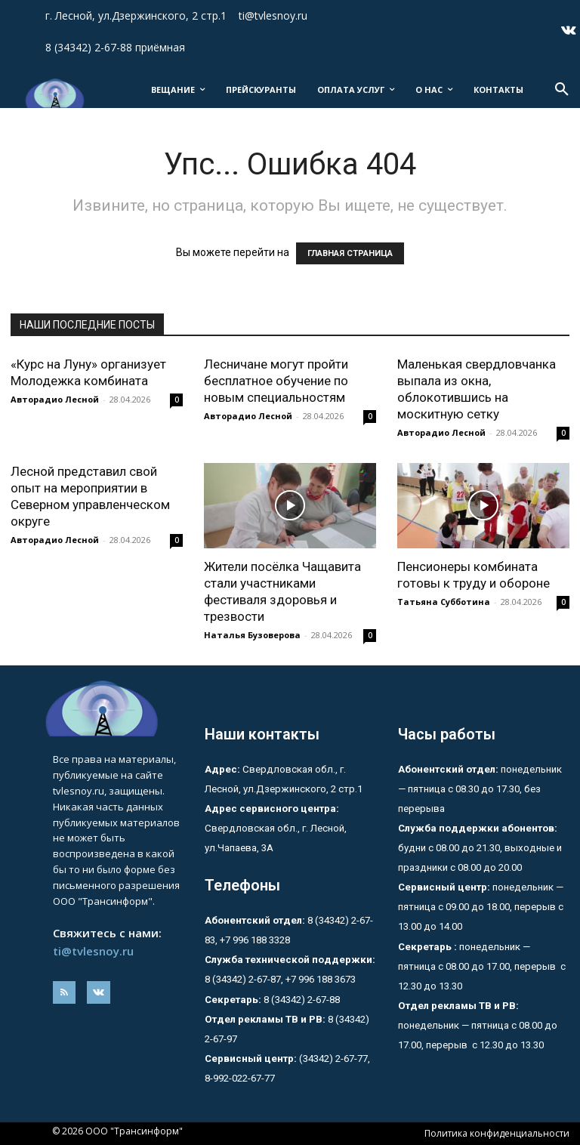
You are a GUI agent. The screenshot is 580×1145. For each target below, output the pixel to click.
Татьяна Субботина (443, 601)
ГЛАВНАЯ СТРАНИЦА (350, 253)
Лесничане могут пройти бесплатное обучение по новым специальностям (276, 380)
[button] (562, 90)
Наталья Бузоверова (252, 634)
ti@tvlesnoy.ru (93, 950)
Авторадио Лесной (55, 399)
